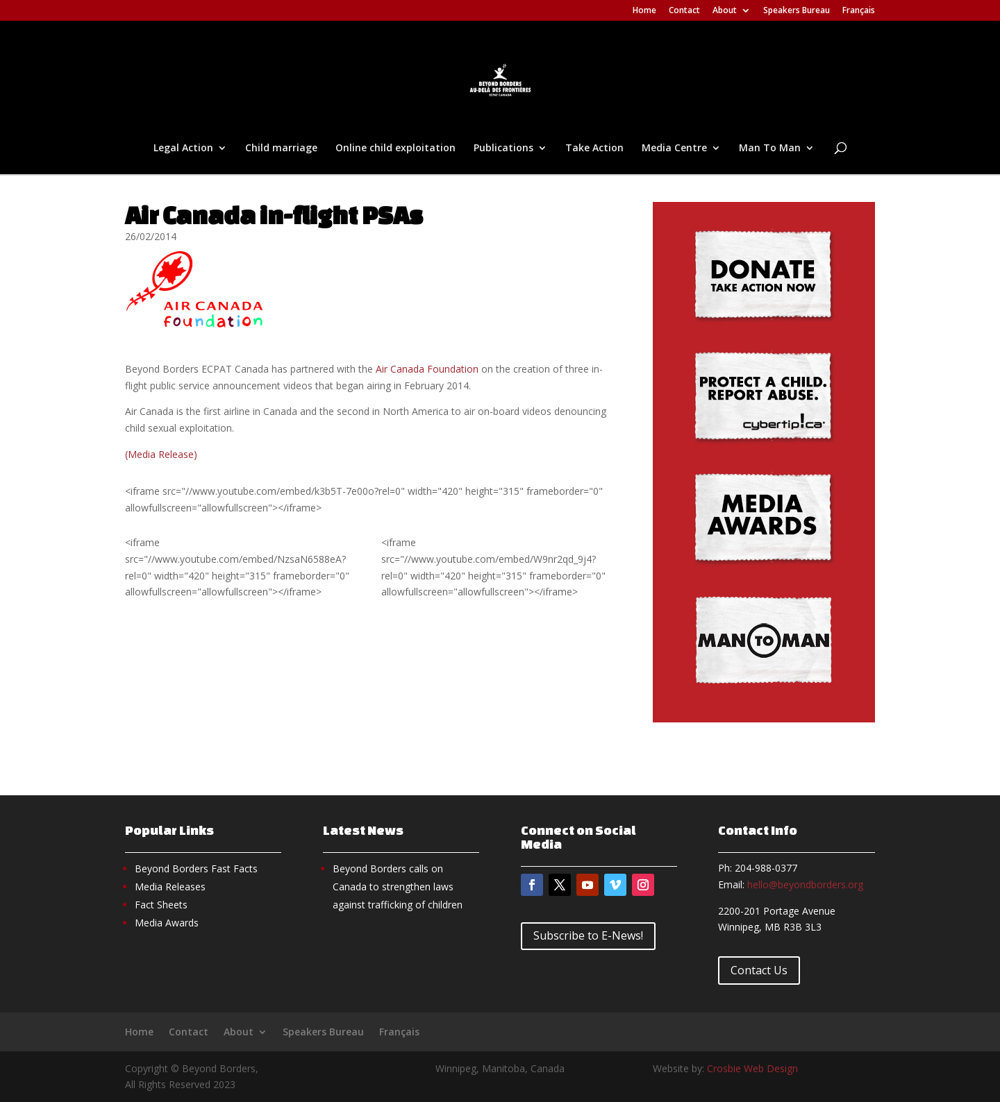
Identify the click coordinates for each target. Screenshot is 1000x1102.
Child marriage (281, 148)
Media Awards (167, 922)
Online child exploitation (395, 148)
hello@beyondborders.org (805, 884)
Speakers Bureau (796, 11)
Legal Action (183, 148)
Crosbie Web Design (752, 1068)
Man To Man (770, 148)
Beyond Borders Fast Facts (196, 868)
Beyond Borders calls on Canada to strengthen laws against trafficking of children (397, 886)
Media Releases (170, 886)
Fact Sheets (161, 904)
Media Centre (674, 148)
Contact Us (759, 970)
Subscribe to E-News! (588, 935)
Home (644, 11)
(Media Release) (161, 454)
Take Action (594, 148)
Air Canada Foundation (427, 368)
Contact (684, 11)
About (724, 11)
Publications (503, 148)
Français (858, 11)
